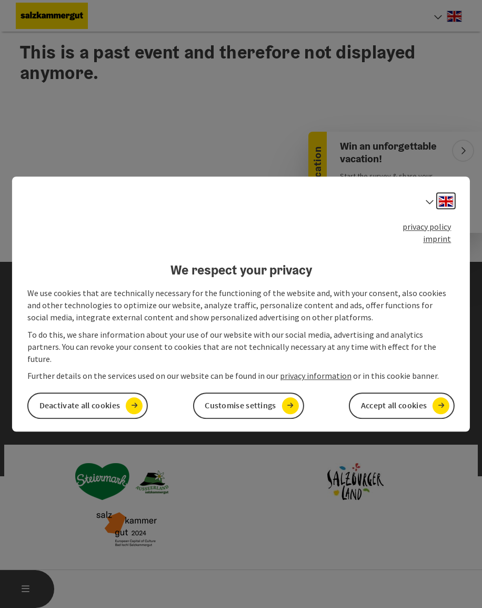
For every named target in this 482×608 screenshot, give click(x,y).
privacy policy (427, 226)
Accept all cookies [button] (394, 405)
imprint (437, 238)
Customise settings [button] (240, 405)
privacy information (316, 376)
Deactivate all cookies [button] (79, 405)
